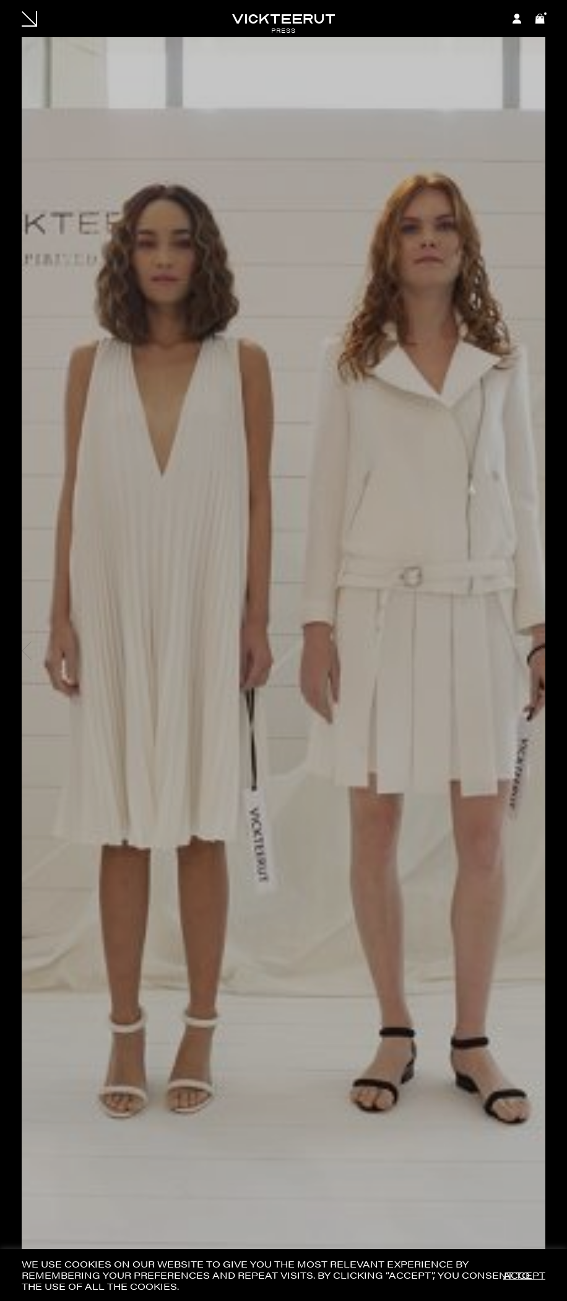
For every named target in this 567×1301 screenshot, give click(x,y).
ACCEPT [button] (524, 1275)
